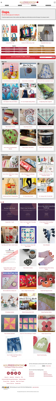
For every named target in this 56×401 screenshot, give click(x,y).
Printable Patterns (21, 52)
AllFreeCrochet (31, 373)
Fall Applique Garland (9, 312)
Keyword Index (22, 379)
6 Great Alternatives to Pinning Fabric (10, 80)
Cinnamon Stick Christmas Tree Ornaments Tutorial (45, 174)
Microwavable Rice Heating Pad (9, 290)
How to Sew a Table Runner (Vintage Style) (10, 174)
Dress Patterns (7, 52)
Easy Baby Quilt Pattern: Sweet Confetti (10, 245)
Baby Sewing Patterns (48, 52)
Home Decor (35, 52)
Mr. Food (45, 371)
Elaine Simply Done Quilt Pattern (45, 126)
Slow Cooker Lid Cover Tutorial (45, 147)
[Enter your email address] (35, 365)
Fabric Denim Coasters (28, 267)
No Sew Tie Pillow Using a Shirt (28, 42)
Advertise (12, 377)
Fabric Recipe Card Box (10, 126)
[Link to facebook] (8, 373)
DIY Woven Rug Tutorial (28, 196)
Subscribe (12, 381)
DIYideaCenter (31, 376)
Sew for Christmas (48, 50)
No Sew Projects (35, 50)
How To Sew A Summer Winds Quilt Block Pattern (28, 245)
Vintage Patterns (20, 47)
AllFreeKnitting (31, 374)
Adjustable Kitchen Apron (46, 42)
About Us (6, 377)
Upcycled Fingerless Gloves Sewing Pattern (46, 268)
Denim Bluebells (46, 245)
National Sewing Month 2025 (28, 312)
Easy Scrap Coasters (28, 126)
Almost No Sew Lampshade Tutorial (45, 80)
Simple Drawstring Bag (42, 355)
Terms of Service (10, 383)
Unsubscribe (18, 383)
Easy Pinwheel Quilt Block (9, 333)
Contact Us (17, 377)
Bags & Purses (7, 47)
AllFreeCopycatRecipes (48, 374)
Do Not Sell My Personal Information (10, 379)
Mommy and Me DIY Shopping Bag (10, 196)
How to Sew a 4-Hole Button (28, 80)
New (2, 202)
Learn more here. (35, 387)
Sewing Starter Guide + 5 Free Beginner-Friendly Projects (9, 268)
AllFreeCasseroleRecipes (48, 376)
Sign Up (53, 57)
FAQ (22, 377)
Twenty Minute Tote (10, 42)
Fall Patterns (35, 47)
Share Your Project (20, 381)
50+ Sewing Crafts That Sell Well (45, 196)
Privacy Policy (6, 381)
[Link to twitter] (12, 373)
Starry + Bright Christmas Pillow (28, 290)
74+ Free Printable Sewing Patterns (28, 101)
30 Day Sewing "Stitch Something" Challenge (46, 222)
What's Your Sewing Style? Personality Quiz (28, 222)
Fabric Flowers (7, 50)
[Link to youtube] (19, 373)
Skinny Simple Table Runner (28, 147)
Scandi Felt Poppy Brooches (46, 290)
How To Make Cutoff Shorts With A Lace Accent (14, 355)
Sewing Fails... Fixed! (9, 222)
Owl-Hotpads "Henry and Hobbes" (10, 101)
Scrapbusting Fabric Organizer (45, 101)
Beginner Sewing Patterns (48, 47)
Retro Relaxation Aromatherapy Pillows (28, 174)
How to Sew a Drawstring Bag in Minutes (10, 148)
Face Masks (21, 50)
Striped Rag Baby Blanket (46, 312)
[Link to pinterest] (15, 373)
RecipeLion (46, 373)
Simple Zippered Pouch (46, 333)
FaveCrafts (31, 371)
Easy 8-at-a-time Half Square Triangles (28, 333)
